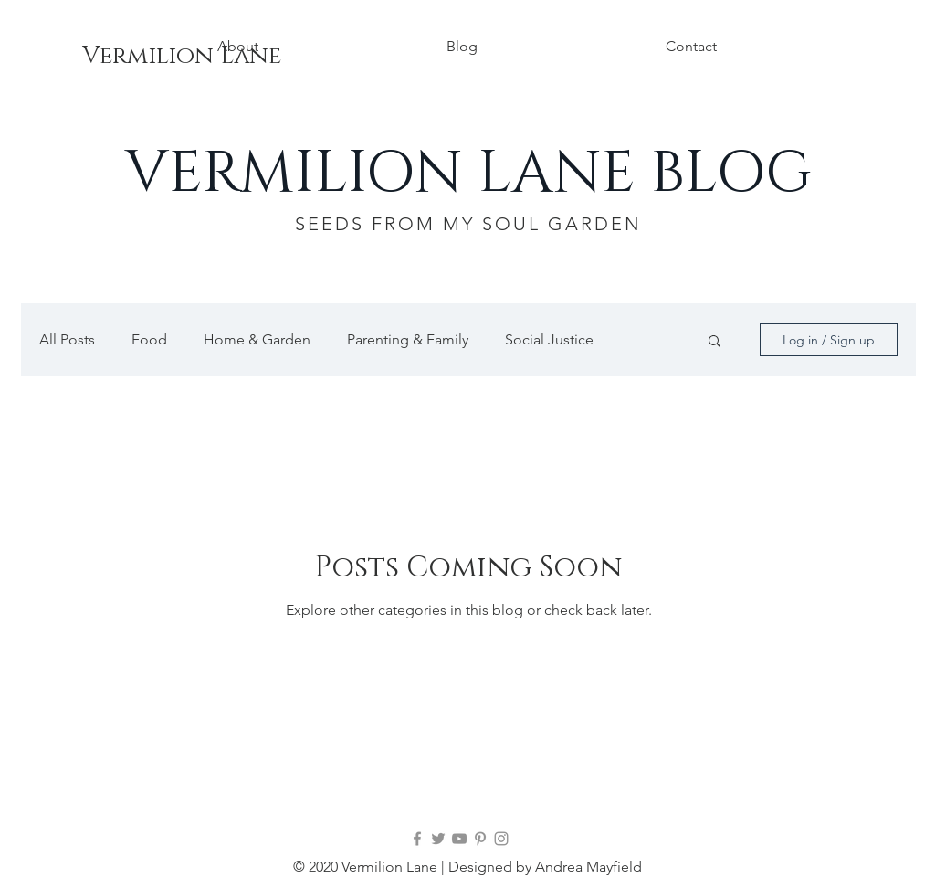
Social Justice (549, 339)
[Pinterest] (480, 839)
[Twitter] (438, 839)
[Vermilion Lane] (181, 56)
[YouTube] (459, 839)
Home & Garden (257, 339)
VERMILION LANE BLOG (468, 173)
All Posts (67, 339)
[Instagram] (501, 839)
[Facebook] (417, 839)
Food (149, 339)
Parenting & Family (407, 339)
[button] (714, 342)
